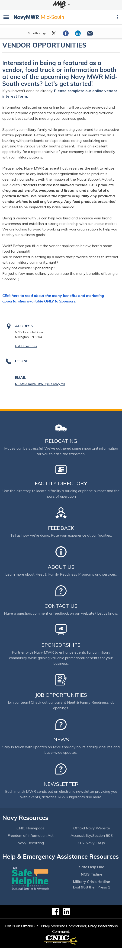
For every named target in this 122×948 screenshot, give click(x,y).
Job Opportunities (61, 695)
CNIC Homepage (30, 828)
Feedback (61, 528)
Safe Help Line (91, 866)
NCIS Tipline (91, 874)
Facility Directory (61, 483)
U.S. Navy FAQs (91, 842)
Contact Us (61, 606)
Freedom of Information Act (31, 835)
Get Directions (26, 346)
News (61, 739)
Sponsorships (61, 645)
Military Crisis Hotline (91, 881)
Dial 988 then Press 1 (91, 887)
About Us (61, 567)
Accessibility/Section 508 (92, 835)
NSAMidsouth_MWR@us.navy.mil (40, 384)
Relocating (61, 441)
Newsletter (61, 784)
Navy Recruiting (30, 842)
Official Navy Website (91, 828)
